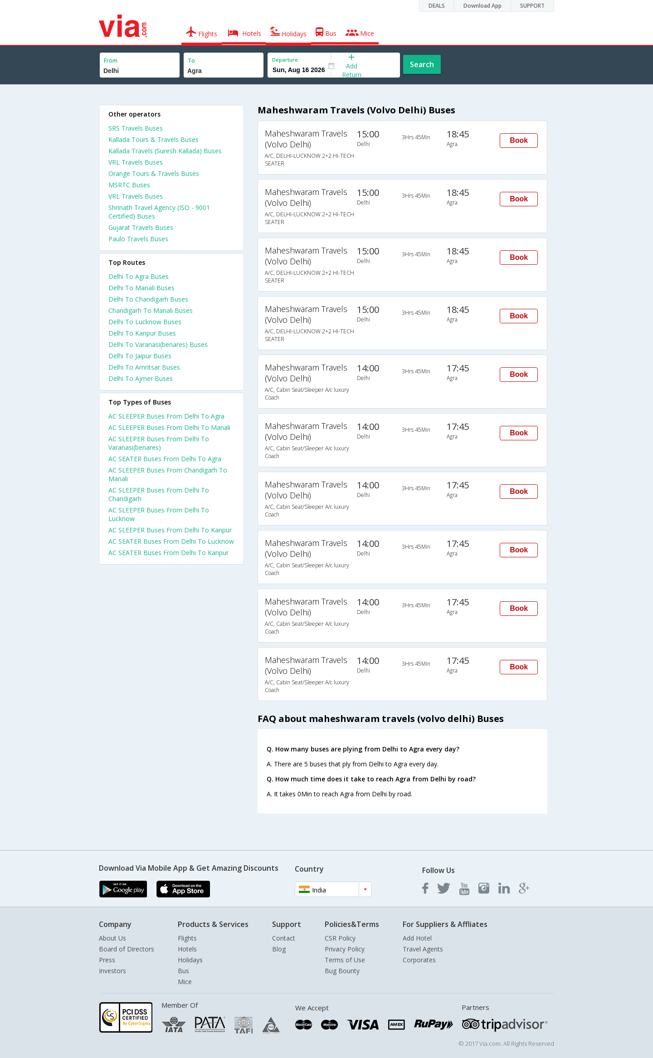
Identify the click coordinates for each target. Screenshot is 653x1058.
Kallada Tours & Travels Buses (153, 139)
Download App (482, 6)
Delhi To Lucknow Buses (144, 321)
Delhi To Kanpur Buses (142, 333)
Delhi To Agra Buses (138, 276)
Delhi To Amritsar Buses (144, 367)
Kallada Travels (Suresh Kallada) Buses (165, 150)
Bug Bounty (342, 970)
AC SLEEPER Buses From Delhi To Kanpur (170, 530)
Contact (283, 938)
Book (519, 140)
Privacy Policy (345, 949)
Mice (185, 981)
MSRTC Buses (129, 184)
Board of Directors (126, 949)
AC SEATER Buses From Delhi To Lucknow (171, 541)
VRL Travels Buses (135, 162)
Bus (183, 970)
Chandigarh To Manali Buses (150, 310)
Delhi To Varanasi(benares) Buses (158, 344)
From (110, 60)
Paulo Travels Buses (138, 238)
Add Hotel (417, 938)
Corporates (419, 960)
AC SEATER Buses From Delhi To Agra (164, 458)
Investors (112, 970)
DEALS (437, 6)
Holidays (190, 960)
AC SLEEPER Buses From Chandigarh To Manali (167, 474)
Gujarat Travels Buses (140, 227)
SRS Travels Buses (135, 128)
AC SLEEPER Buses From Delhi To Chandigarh (158, 494)
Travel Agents (423, 949)
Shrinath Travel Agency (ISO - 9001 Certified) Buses (159, 211)
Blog (279, 949)
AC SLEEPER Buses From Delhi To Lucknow (158, 514)
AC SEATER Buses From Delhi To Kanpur (168, 552)
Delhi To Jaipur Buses (139, 355)
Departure (285, 59)
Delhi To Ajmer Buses (140, 378)
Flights (187, 938)
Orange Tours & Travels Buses (153, 173)
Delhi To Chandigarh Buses (148, 299)
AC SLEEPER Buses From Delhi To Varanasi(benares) (158, 443)
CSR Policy (340, 938)
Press (107, 960)
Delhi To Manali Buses (141, 287)
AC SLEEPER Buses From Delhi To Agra (166, 416)
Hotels (187, 949)
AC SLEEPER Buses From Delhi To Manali (169, 427)
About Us (112, 938)
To (191, 60)
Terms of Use (345, 960)
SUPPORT (532, 6)
